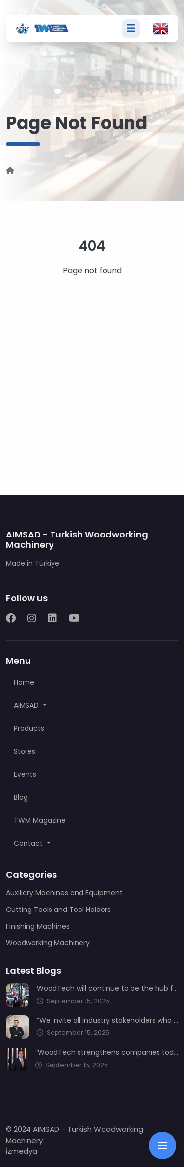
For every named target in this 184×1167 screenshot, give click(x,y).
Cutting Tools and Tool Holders (58, 909)
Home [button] (24, 682)
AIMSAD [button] (27, 705)
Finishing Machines (38, 926)
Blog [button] (21, 797)
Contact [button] (29, 843)
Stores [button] (24, 751)
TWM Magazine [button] (40, 820)
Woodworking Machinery (48, 943)
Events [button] (25, 774)
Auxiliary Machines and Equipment (64, 893)
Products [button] (29, 728)
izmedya (21, 1151)
